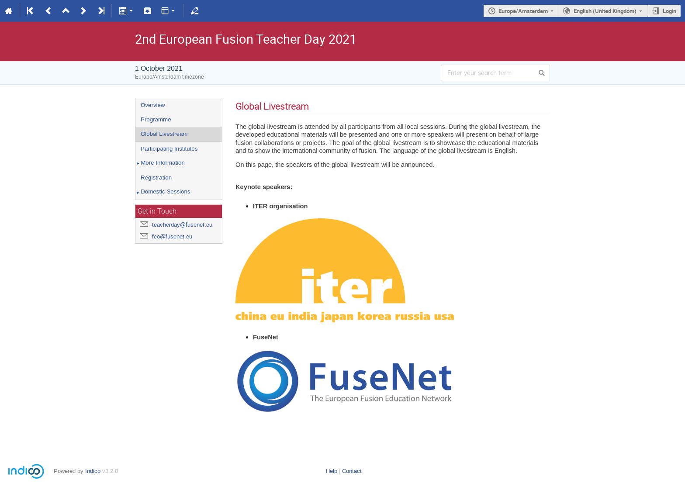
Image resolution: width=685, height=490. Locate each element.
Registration (156, 177)
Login (669, 11)
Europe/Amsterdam (523, 11)
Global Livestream (164, 134)
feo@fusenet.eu (172, 236)
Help (331, 471)
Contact (352, 471)
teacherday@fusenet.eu (182, 224)
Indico (92, 471)
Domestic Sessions (162, 192)
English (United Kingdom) (605, 11)
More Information (160, 163)
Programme (156, 119)
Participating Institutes (169, 148)
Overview (153, 105)
